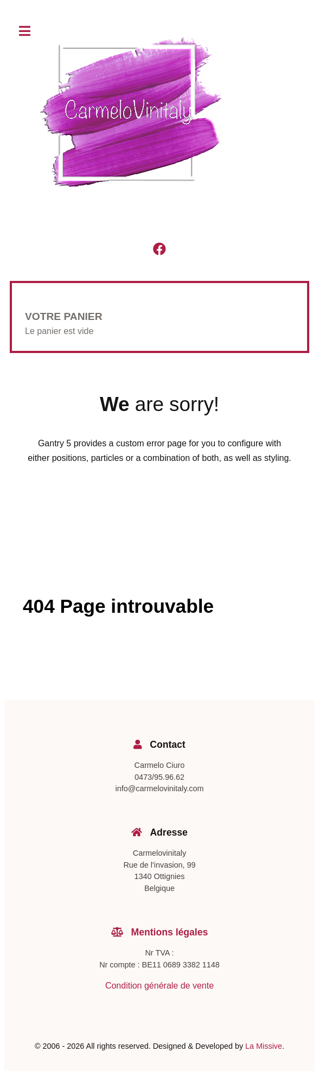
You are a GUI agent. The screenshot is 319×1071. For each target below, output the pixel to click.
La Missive (263, 1046)
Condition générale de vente (159, 985)
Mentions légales (159, 932)
